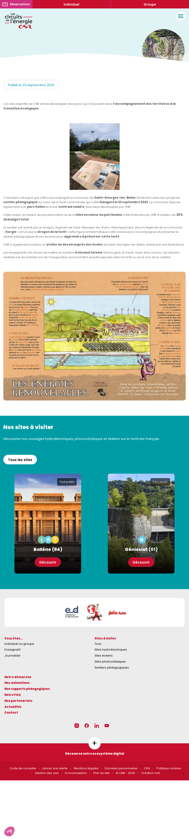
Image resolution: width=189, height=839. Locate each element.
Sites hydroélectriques (110, 649)
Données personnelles (121, 768)
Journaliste (12, 655)
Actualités (13, 707)
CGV (147, 768)
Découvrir (47, 562)
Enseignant (12, 649)
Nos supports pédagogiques (27, 689)
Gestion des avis (47, 773)
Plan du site (101, 773)
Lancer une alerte (55, 768)
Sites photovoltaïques (110, 661)
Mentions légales (86, 768)
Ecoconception (76, 773)
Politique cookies (169, 768)
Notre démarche (17, 677)
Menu (179, 16)
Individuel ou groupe (19, 644)
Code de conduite (23, 768)
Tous (97, 644)
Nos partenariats (18, 701)
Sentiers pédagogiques (111, 667)
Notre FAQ (12, 695)
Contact (11, 712)
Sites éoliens (103, 655)
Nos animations (17, 683)
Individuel (71, 4)
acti (157, 773)
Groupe (150, 4)
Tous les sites (20, 459)
